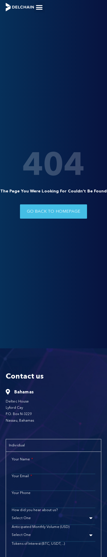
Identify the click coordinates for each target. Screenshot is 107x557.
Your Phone (21, 493)
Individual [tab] (17, 445)
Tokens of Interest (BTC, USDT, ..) (38, 543)
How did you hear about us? (35, 510)
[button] (39, 7)
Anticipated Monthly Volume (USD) (40, 526)
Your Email (21, 476)
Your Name (21, 459)
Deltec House (17, 401)
